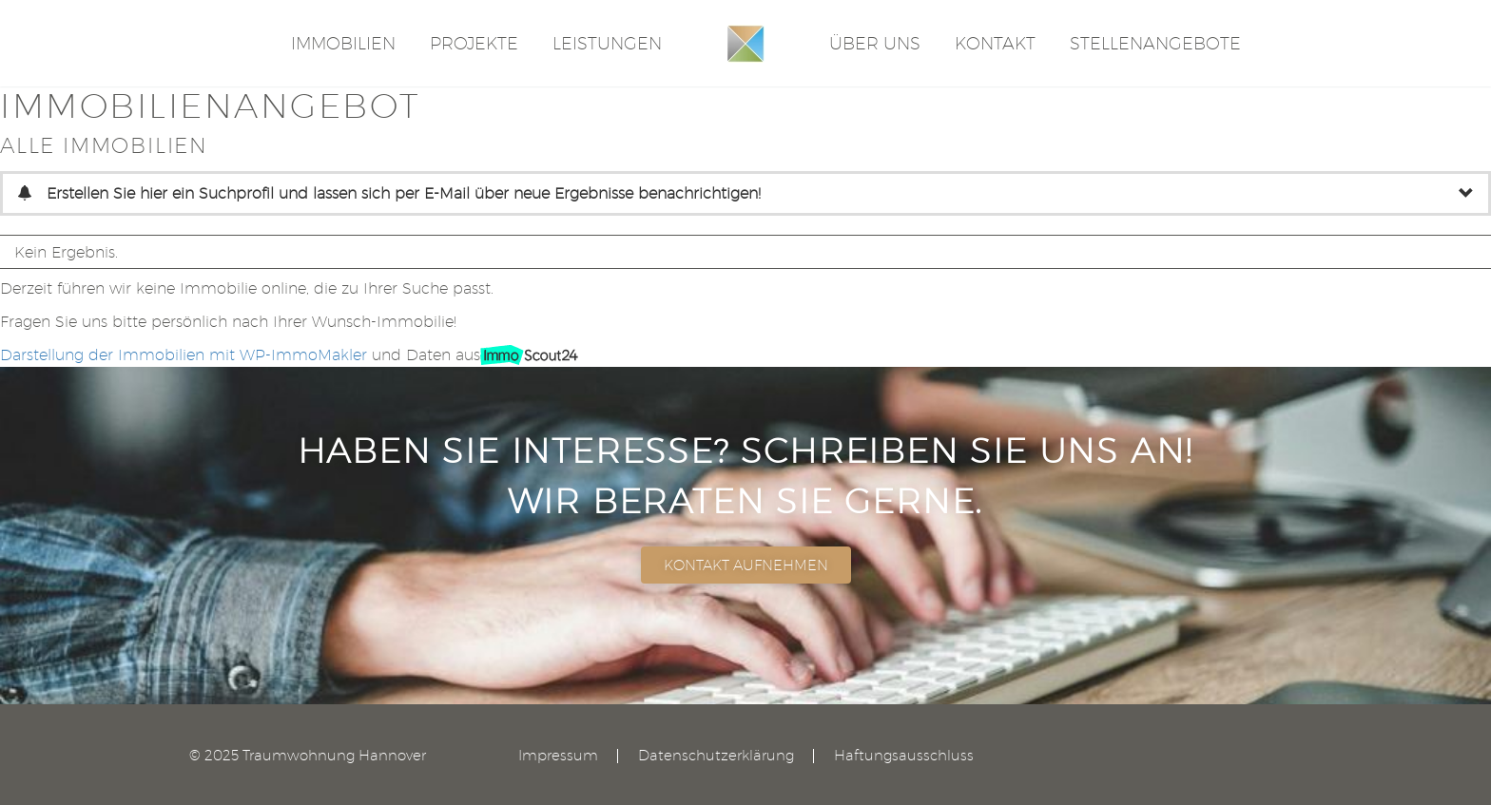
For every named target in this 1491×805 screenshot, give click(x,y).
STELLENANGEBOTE (1155, 43)
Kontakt (995, 43)
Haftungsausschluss (904, 756)
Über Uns (874, 43)
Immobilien (343, 43)
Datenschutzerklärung (716, 756)
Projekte (474, 43)
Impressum (558, 756)
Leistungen (607, 43)
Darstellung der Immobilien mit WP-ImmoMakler (183, 355)
